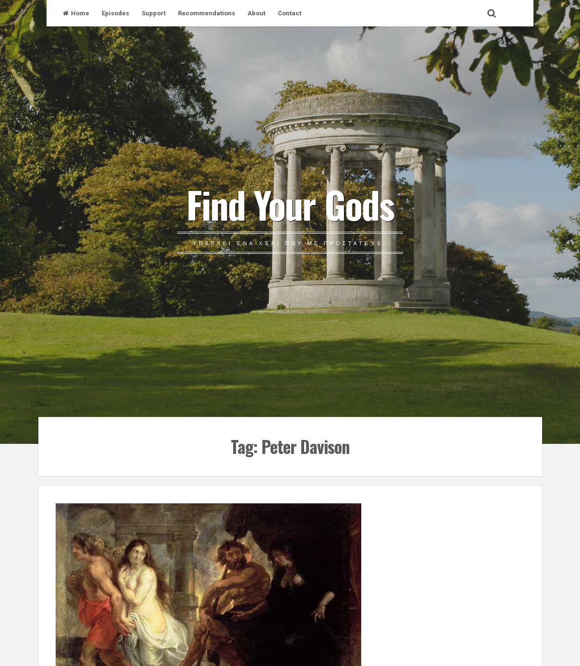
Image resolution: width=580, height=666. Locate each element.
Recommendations (206, 13)
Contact (289, 13)
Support (154, 13)
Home (76, 13)
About (256, 13)
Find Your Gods (290, 204)
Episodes (115, 13)
